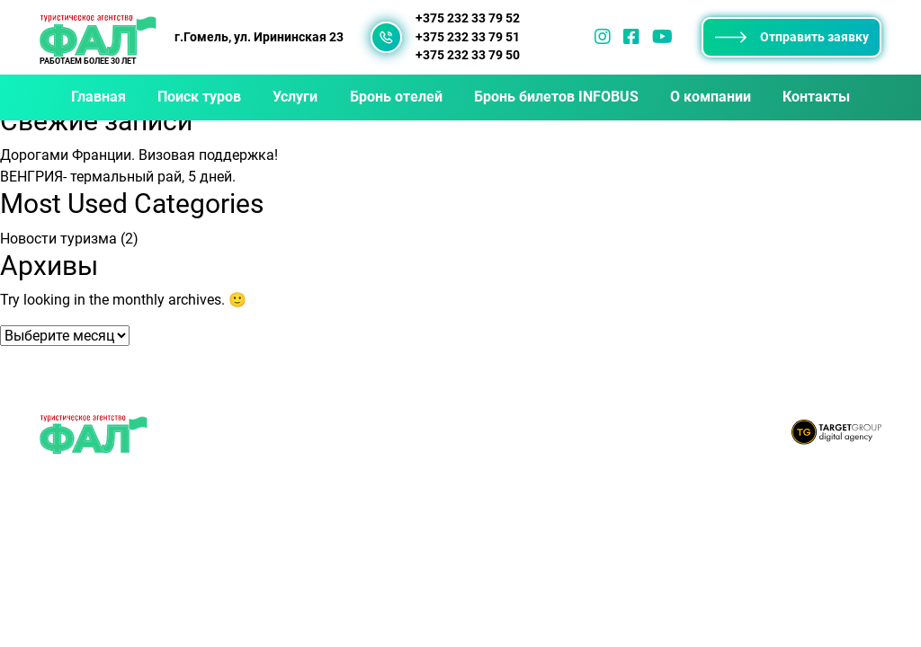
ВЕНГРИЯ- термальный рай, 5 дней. (118, 176)
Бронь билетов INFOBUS (556, 96)
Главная (98, 96)
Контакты (816, 96)
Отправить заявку (792, 37)
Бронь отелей (396, 96)
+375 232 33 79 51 (468, 37)
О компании (710, 96)
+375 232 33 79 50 (468, 55)
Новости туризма (58, 238)
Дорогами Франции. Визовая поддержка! (139, 155)
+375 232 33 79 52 (468, 18)
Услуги (295, 96)
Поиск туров (199, 96)
